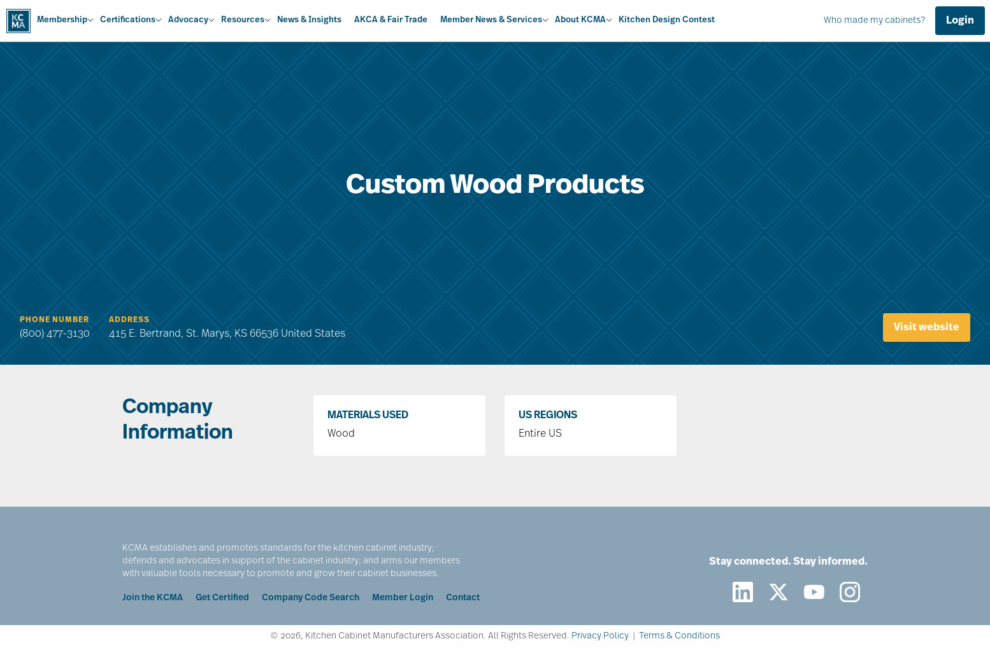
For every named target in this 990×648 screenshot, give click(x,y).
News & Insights (309, 20)
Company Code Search (310, 598)
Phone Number (54, 320)
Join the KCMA (152, 598)
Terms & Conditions (679, 636)
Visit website (926, 328)
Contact (463, 598)
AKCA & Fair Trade (390, 20)
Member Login (402, 598)
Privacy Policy (600, 636)
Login (960, 21)
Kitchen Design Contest (667, 20)
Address (129, 320)
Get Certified (222, 598)
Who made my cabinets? (874, 20)
